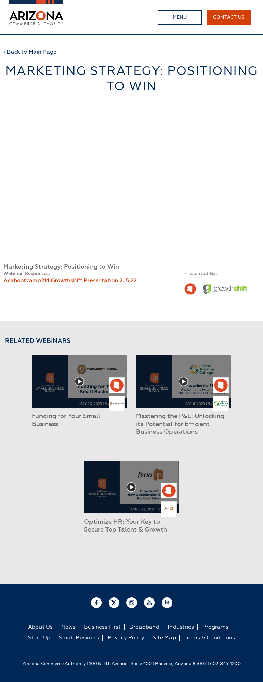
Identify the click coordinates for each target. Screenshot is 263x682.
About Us (40, 627)
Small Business (79, 638)
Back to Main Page (29, 52)
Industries (181, 627)
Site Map (164, 638)
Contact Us (228, 17)
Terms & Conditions (209, 638)
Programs (215, 627)
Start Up (39, 638)
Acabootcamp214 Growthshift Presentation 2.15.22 (69, 281)
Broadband (144, 627)
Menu (179, 17)
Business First (102, 627)
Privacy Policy (126, 638)
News (68, 627)
